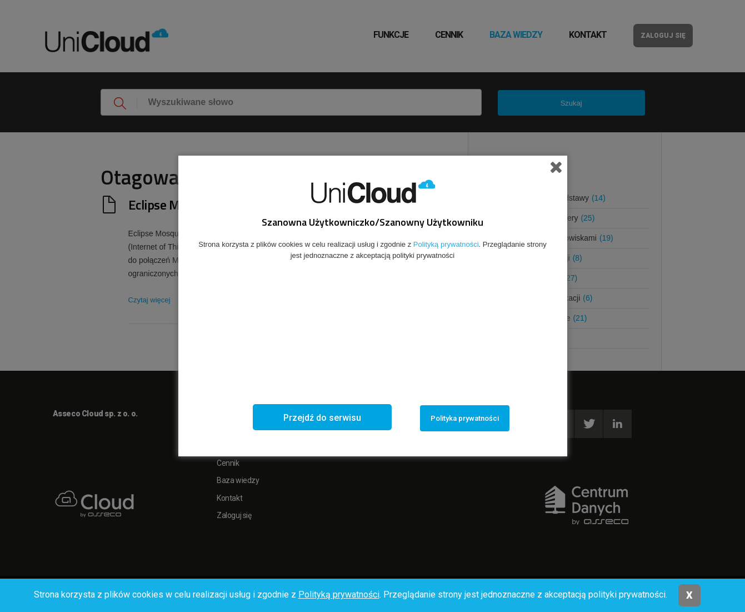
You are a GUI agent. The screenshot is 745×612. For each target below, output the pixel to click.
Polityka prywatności (465, 418)
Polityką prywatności (338, 594)
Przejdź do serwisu (322, 417)
